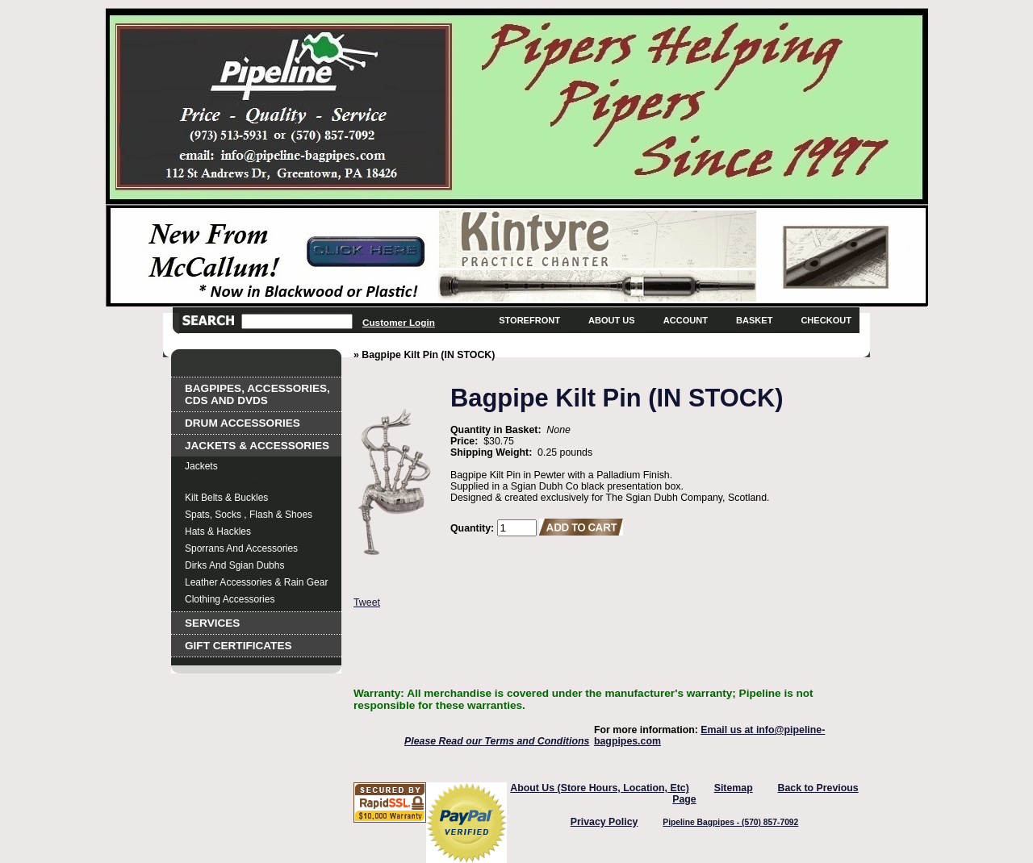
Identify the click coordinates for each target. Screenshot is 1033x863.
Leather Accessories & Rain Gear (256, 582)
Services (212, 623)
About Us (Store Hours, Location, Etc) (599, 788)
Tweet (366, 602)
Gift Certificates (238, 646)
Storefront (529, 320)
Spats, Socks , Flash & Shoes (248, 514)
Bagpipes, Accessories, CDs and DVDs (257, 394)
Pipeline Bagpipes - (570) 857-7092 (730, 822)
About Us (611, 320)
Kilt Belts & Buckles (226, 497)
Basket (754, 320)
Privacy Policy (604, 822)
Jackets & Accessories (257, 446)
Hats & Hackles (218, 531)
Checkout (826, 320)
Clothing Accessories (229, 599)
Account (685, 320)
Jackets (201, 466)
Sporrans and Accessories (241, 548)
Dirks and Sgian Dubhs (234, 565)
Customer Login (398, 322)
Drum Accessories (242, 423)
